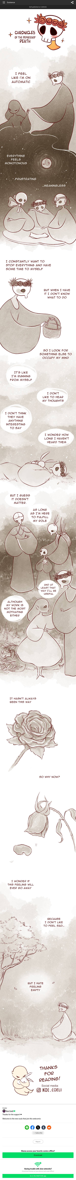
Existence (11, 2)
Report (38, 1142)
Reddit (49, 1127)
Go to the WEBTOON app (38, 1176)
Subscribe (38, 1133)
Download (38, 1155)
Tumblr (44, 1127)
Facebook (32, 1127)
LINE (27, 1127)
